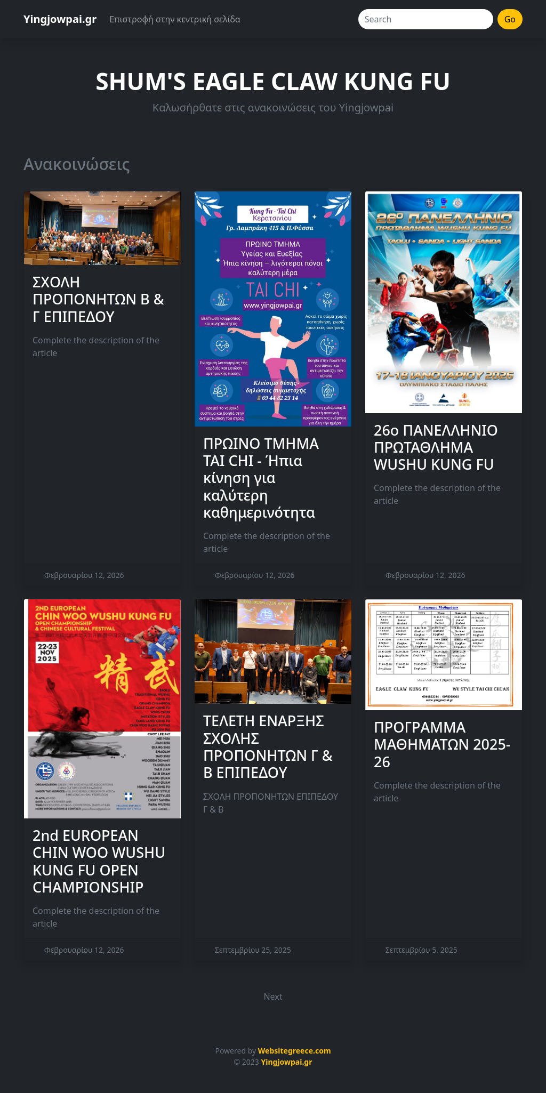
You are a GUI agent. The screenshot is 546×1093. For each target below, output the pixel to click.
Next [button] (272, 996)
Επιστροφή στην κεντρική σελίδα (174, 19)
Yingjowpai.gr (60, 19)
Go (510, 19)
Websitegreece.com (294, 1051)
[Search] (425, 19)
